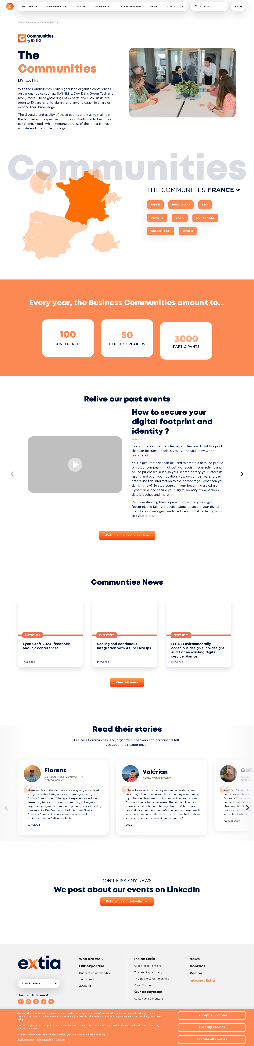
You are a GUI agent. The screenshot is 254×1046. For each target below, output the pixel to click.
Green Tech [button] (160, 231)
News (154, 6)
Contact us (175, 6)
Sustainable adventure (148, 998)
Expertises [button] (32, 635)
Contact (197, 966)
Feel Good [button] (181, 204)
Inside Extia (102, 6)
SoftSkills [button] (205, 217)
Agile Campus (143, 985)
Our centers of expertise (95, 973)
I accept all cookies (212, 1015)
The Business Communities (151, 978)
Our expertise (56, 6)
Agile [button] (155, 204)
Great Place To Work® (148, 966)
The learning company (148, 972)
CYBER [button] (188, 231)
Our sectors (86, 979)
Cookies (60, 1039)
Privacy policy (45, 1039)
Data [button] (180, 217)
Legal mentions (25, 1039)
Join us (80, 6)
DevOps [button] (157, 217)
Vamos (196, 973)
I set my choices (212, 1027)
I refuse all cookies (212, 1039)
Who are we (29, 6)
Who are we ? (91, 959)
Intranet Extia (202, 980)
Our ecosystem (130, 6)
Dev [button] (205, 204)
